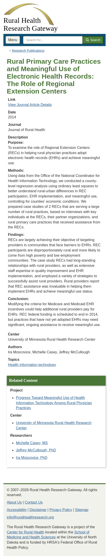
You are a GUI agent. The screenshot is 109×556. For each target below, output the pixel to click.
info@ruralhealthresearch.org (30, 517)
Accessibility (17, 510)
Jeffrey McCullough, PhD (36, 450)
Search (92, 40)
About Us (14, 502)
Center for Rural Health (25, 532)
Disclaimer (38, 510)
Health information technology (32, 365)
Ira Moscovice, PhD (31, 458)
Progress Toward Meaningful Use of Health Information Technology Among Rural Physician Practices (54, 403)
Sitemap (82, 510)
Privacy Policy (61, 510)
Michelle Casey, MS (32, 443)
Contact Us (34, 502)
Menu (12, 40)
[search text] (53, 40)
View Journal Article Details (30, 105)
